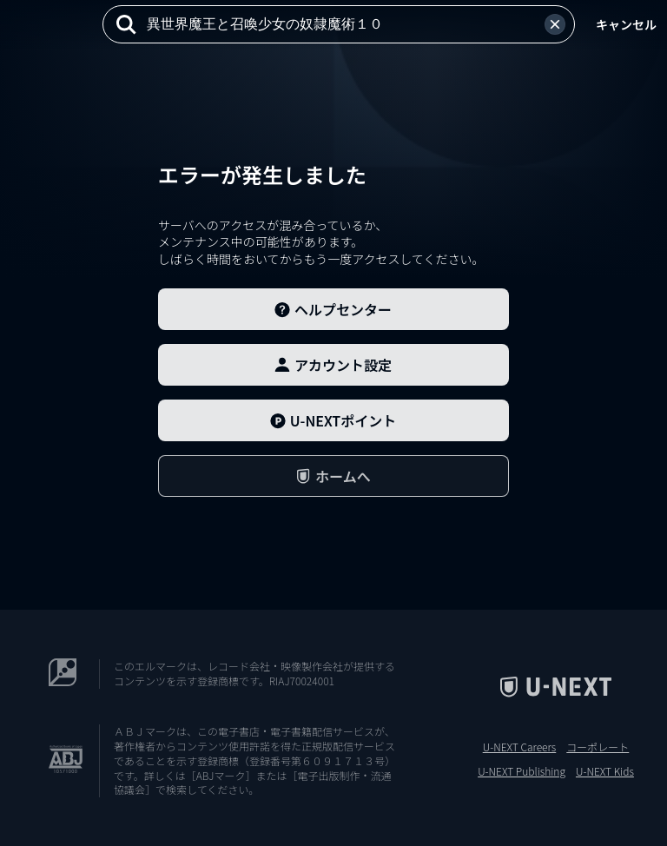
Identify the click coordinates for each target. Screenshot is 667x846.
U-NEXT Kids (605, 771)
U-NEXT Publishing (521, 771)
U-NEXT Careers (520, 747)
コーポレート (597, 747)
